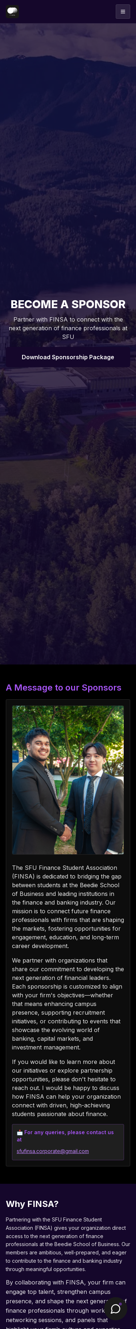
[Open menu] (123, 11)
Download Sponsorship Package (68, 357)
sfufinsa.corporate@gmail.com (53, 1151)
